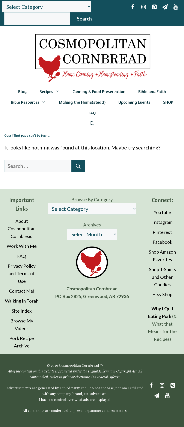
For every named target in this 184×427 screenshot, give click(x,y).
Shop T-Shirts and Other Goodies (162, 277)
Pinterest (162, 232)
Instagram (162, 222)
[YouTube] (175, 7)
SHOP (168, 102)
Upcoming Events (134, 102)
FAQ (92, 112)
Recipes (52, 91)
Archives (92, 224)
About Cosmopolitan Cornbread (22, 228)
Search (84, 19)
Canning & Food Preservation (98, 91)
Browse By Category (92, 199)
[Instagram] (143, 7)
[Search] (78, 166)
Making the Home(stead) (82, 102)
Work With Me (22, 246)
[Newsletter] (165, 7)
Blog (22, 91)
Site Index (22, 310)
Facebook (162, 242)
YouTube (162, 212)
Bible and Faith (152, 91)
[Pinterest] (154, 7)
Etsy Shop (162, 294)
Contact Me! (22, 291)
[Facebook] (133, 7)
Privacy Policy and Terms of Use (22, 273)
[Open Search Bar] (92, 123)
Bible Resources (31, 102)
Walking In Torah (21, 300)
